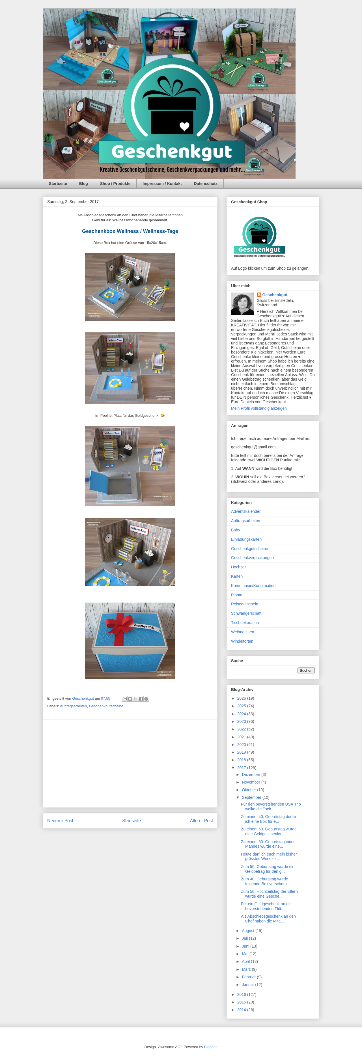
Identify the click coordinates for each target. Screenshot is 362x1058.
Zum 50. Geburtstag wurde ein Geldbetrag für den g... (267, 869)
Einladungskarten (246, 539)
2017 (242, 767)
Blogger (210, 1047)
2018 (242, 760)
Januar (248, 984)
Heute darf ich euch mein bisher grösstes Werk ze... (269, 856)
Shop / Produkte (115, 183)
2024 (242, 714)
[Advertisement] (130, 763)
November (251, 782)
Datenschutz (205, 183)
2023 (242, 721)
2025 (242, 706)
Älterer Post (201, 820)
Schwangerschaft (246, 613)
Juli (245, 938)
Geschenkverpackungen (252, 557)
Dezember (251, 774)
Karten (237, 576)
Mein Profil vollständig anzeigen (259, 408)
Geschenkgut (275, 295)
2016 (242, 994)
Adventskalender (245, 511)
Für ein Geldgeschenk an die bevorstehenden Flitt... (266, 906)
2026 (242, 698)
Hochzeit (238, 567)
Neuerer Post (60, 820)
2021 (242, 737)
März (247, 969)
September (252, 797)
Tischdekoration (245, 622)
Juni (246, 946)
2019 (242, 752)
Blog (83, 183)
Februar (249, 977)
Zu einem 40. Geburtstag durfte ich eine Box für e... (268, 819)
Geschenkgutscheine (106, 706)
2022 (242, 729)
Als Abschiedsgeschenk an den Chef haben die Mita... (268, 918)
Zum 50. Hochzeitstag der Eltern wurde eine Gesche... (269, 893)
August (248, 930)
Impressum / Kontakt (162, 183)
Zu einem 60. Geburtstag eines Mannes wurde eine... (268, 844)
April (246, 961)
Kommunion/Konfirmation (253, 585)
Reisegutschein (244, 604)
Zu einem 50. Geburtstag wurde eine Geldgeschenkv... (269, 831)
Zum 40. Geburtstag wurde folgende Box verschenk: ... (267, 881)
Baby (235, 530)
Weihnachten (242, 632)
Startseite (58, 183)
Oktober (249, 789)
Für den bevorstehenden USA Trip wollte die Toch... (271, 806)
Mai (245, 954)
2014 (242, 1009)
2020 (242, 744)
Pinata (236, 595)
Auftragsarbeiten (73, 706)
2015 (242, 1002)
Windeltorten (242, 641)
